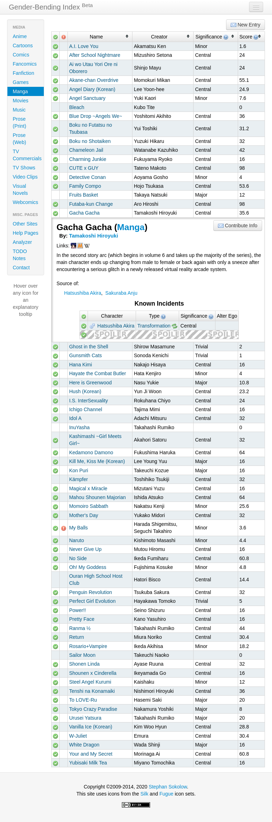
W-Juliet (78, 736)
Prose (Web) (19, 138)
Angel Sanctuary (87, 98)
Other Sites (25, 224)
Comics (21, 55)
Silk (144, 794)
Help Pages (25, 233)
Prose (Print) (19, 122)
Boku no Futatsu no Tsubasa (90, 128)
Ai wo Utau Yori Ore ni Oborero (93, 67)
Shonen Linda (84, 664)
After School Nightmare (94, 55)
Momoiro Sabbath (88, 506)
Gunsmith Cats (85, 355)
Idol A (75, 418)
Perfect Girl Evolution (92, 601)
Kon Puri (78, 470)
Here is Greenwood (90, 382)
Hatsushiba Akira (82, 293)
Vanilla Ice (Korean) (90, 727)
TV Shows (24, 167)
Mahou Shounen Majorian (97, 497)
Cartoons (23, 45)
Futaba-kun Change (91, 204)
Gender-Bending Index (51, 6)
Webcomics (25, 202)
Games (21, 82)
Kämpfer (78, 479)
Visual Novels (20, 189)
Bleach (76, 107)
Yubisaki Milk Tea (88, 763)
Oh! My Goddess (87, 567)
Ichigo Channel (85, 409)
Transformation (154, 326)
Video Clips (25, 177)
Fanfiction (23, 73)
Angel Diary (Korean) (92, 89)
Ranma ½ (80, 628)
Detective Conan (87, 177)
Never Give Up (85, 549)
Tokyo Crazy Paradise (93, 709)
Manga (20, 91)
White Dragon (84, 745)
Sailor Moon (82, 655)
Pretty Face (82, 619)
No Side (78, 558)
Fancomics (25, 64)
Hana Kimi (80, 364)
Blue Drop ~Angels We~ (95, 116)
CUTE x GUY (84, 168)
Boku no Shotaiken (90, 141)
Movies (20, 100)
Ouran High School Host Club (96, 579)
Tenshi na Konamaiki (92, 691)
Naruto (76, 540)
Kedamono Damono (91, 452)
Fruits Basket (83, 195)
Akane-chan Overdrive (93, 80)
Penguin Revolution (90, 592)
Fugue (166, 794)
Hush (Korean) (85, 391)
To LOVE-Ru (83, 700)
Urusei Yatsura (85, 718)
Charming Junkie (87, 159)
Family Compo (85, 186)
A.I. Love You (84, 46)
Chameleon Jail (86, 150)
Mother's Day (83, 515)
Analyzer (22, 242)
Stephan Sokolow (168, 787)
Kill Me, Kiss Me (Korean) (97, 461)
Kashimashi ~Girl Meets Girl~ (95, 439)
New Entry (245, 25)
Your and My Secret (90, 754)
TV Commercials (27, 155)
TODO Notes (20, 254)
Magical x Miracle (88, 488)
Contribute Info (238, 226)
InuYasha (79, 427)
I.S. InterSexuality (88, 400)
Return (76, 637)
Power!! (77, 610)
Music (19, 110)
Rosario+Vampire (88, 646)
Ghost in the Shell (88, 346)
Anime (20, 36)
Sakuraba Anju (121, 293)
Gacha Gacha (84, 213)
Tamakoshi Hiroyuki (93, 236)
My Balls (78, 527)
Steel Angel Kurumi (90, 682)
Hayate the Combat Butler (97, 373)
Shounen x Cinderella (93, 673)
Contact (21, 267)
